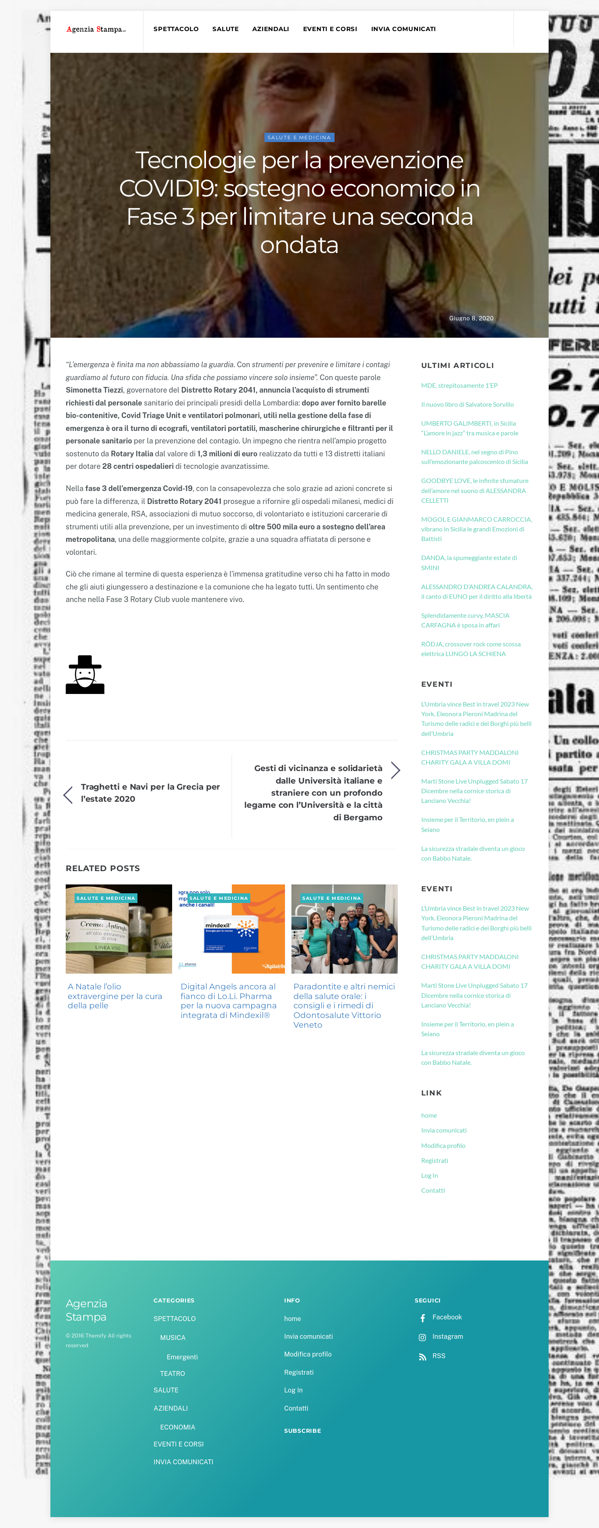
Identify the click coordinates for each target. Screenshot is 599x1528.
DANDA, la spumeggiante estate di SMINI (469, 562)
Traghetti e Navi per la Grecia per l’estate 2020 (150, 793)
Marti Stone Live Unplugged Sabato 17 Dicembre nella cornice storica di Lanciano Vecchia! (474, 791)
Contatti (433, 1190)
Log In (429, 1175)
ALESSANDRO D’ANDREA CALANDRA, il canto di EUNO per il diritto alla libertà (476, 591)
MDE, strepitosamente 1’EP (459, 385)
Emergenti (182, 1357)
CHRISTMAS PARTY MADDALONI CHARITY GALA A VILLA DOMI (470, 757)
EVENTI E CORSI (330, 29)
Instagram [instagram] (439, 1336)
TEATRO (172, 1373)
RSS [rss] (430, 1356)
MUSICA (172, 1338)
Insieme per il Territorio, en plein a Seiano (467, 824)
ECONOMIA (178, 1427)
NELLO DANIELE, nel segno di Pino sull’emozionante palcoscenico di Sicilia (474, 456)
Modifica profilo (443, 1145)
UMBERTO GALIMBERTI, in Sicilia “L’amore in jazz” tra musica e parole (469, 428)
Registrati (434, 1160)
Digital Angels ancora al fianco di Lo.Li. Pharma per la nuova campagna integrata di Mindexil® (229, 1001)
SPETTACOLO (176, 29)
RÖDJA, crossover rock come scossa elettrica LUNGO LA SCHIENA (471, 648)
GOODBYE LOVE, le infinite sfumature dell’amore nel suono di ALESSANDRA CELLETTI (474, 490)
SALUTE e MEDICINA (299, 137)
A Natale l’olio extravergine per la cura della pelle (115, 996)
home (429, 1115)
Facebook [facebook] (438, 1317)
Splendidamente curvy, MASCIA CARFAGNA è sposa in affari (465, 620)
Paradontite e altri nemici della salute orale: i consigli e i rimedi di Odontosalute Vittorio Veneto (344, 1006)
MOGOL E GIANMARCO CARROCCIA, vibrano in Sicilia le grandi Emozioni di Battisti (476, 529)
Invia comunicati (444, 1130)
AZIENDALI (270, 29)
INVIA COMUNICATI (404, 29)
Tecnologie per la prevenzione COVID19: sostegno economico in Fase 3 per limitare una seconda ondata (299, 202)
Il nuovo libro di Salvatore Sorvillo (467, 404)
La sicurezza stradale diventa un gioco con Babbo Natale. (473, 853)
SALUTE (225, 29)
